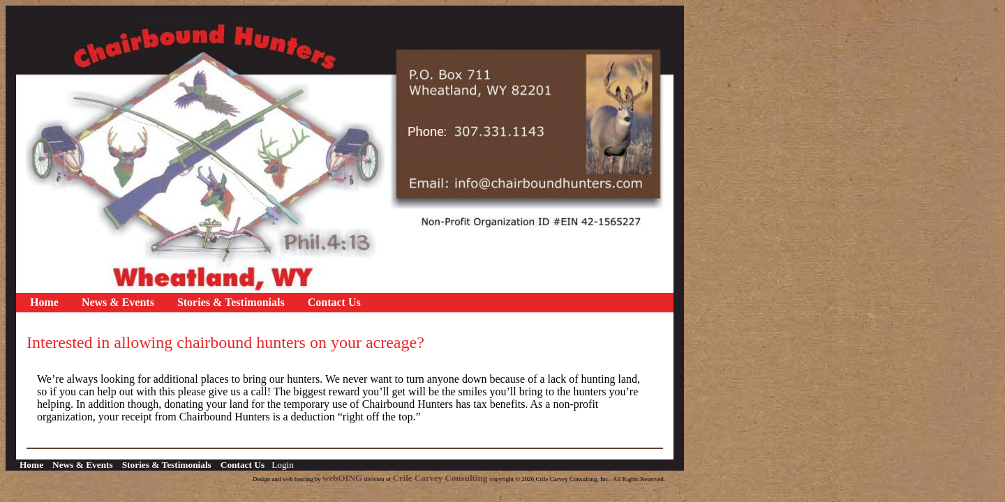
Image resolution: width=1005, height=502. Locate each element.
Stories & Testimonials (231, 302)
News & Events (118, 302)
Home (44, 302)
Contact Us (334, 302)
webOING (342, 478)
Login (282, 464)
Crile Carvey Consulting (440, 478)
